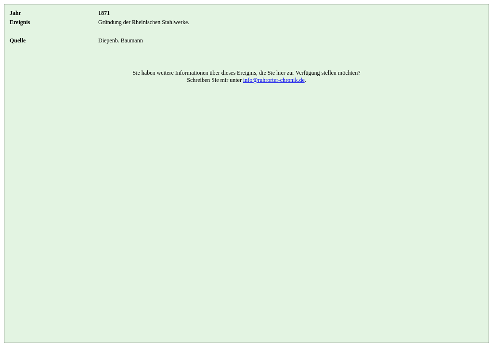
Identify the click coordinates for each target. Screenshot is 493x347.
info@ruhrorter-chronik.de (274, 80)
